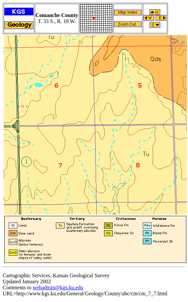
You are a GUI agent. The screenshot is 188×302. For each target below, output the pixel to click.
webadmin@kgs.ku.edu (58, 287)
